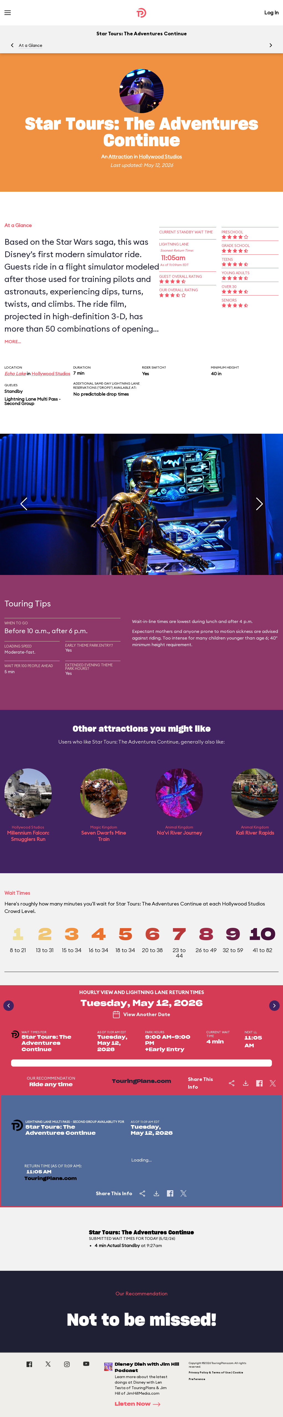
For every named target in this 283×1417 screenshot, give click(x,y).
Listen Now (139, 1404)
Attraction (120, 156)
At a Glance (30, 45)
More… (12, 341)
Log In (271, 12)
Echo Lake (15, 373)
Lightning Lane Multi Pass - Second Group (32, 401)
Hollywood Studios (160, 156)
